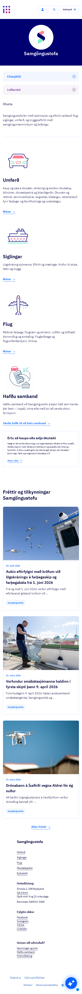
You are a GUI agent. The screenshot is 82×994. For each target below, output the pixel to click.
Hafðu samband (26, 952)
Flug (19, 862)
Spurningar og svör (27, 948)
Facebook (22, 917)
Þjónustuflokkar (35, 977)
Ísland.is (15, 977)
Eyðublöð (22, 873)
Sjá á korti (22, 892)
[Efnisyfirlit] (41, 76)
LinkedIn (22, 928)
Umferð (21, 852)
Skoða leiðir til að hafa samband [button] (26, 423)
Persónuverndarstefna (47, 985)
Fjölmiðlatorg (24, 955)
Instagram (22, 921)
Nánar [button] (9, 211)
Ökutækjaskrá (24, 868)
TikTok (20, 925)
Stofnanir (28, 985)
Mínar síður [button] (14, 460)
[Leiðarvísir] (41, 90)
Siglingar (22, 857)
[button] (42, 9)
